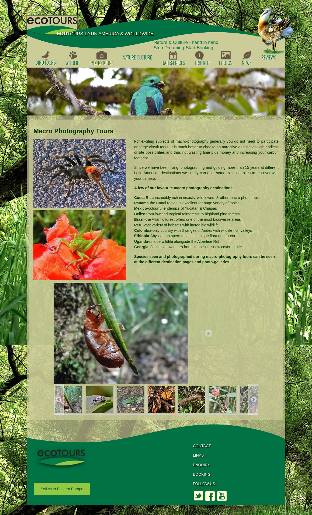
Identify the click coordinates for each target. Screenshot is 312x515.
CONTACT (202, 446)
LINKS (198, 455)
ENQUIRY (201, 465)
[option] (156, 91)
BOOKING (201, 474)
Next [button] (208, 333)
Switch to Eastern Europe (62, 489)
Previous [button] (63, 333)
